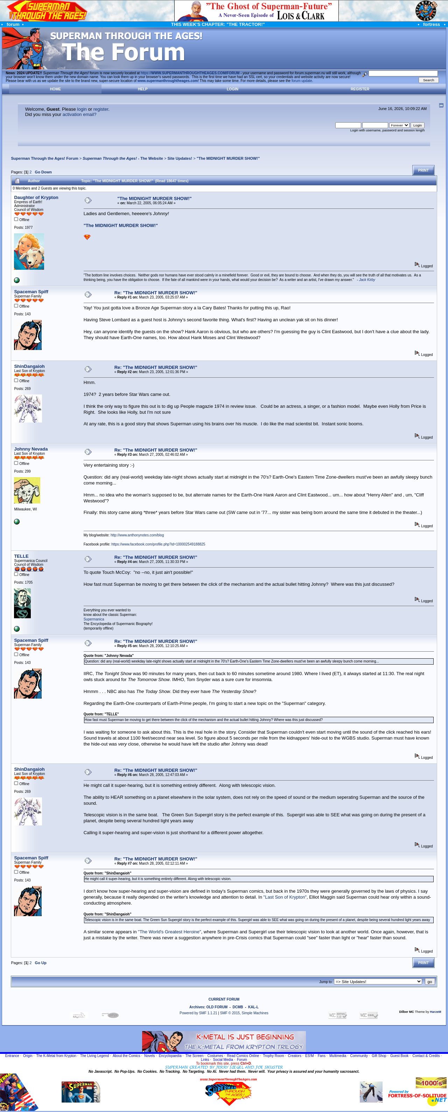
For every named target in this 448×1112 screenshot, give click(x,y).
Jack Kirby (367, 280)
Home (55, 89)
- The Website (123, 158)
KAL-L (253, 1007)
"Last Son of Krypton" (285, 897)
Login (232, 89)
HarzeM (435, 1012)
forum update (302, 81)
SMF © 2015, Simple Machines (244, 1013)
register (100, 109)
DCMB (237, 1007)
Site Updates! (179, 158)
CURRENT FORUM (224, 999)
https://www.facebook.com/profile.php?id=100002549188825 (158, 544)
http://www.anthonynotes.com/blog (137, 535)
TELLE (21, 556)
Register (360, 89)
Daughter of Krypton (36, 197)
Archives (196, 1007)
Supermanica (94, 619)
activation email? (80, 114)
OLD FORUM (216, 1007)
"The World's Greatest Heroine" (169, 931)
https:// (190, 73)
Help (143, 89)
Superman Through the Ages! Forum (44, 158)
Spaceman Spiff (31, 291)
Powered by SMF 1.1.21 (198, 1013)
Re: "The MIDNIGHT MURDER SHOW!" (155, 292)
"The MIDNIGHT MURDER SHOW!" (228, 158)
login (81, 109)
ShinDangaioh (29, 366)
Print (423, 170)
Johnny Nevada (31, 449)
